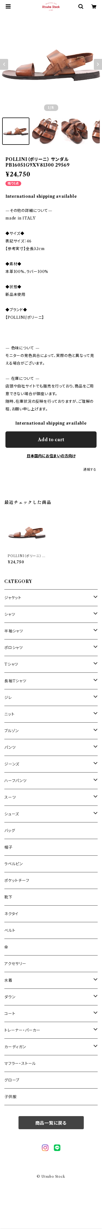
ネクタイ (11, 913)
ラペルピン (13, 863)
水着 (8, 980)
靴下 (8, 897)
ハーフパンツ (15, 780)
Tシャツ (11, 664)
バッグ (9, 830)
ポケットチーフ (16, 880)
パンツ (10, 747)
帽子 (8, 847)
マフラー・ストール (20, 1063)
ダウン (9, 996)
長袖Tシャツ (15, 680)
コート (9, 1013)
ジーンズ (11, 764)
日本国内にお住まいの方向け (51, 455)
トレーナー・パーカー (22, 1030)
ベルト (9, 930)
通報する (90, 469)
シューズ (11, 814)
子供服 (10, 1096)
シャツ (9, 614)
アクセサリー (15, 963)
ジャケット (12, 597)
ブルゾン (11, 730)
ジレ (8, 697)
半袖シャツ (13, 631)
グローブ (11, 1080)
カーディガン (15, 1046)
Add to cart (51, 439)
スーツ (10, 797)
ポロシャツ (13, 647)
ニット (9, 714)
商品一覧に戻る (51, 1123)
